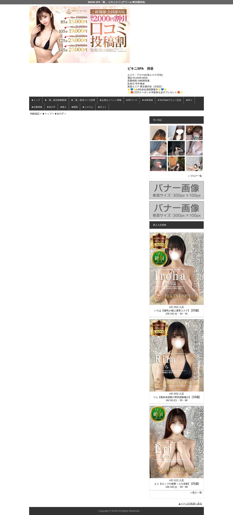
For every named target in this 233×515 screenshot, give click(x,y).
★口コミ (102, 107)
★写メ (189, 100)
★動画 (74, 107)
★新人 (63, 107)
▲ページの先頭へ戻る (190, 503)
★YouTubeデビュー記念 (169, 100)
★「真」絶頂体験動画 (55, 100)
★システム (87, 107)
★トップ (35, 100)
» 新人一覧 (196, 492)
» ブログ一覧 (195, 176)
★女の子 (51, 107)
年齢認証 (35, 113)
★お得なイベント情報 (110, 100)
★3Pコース (131, 100)
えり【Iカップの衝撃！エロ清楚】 (172, 483)
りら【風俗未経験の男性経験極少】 (172, 397)
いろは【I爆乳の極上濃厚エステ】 (172, 310)
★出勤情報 (36, 107)
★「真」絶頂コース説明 (83, 100)
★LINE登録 (147, 100)
